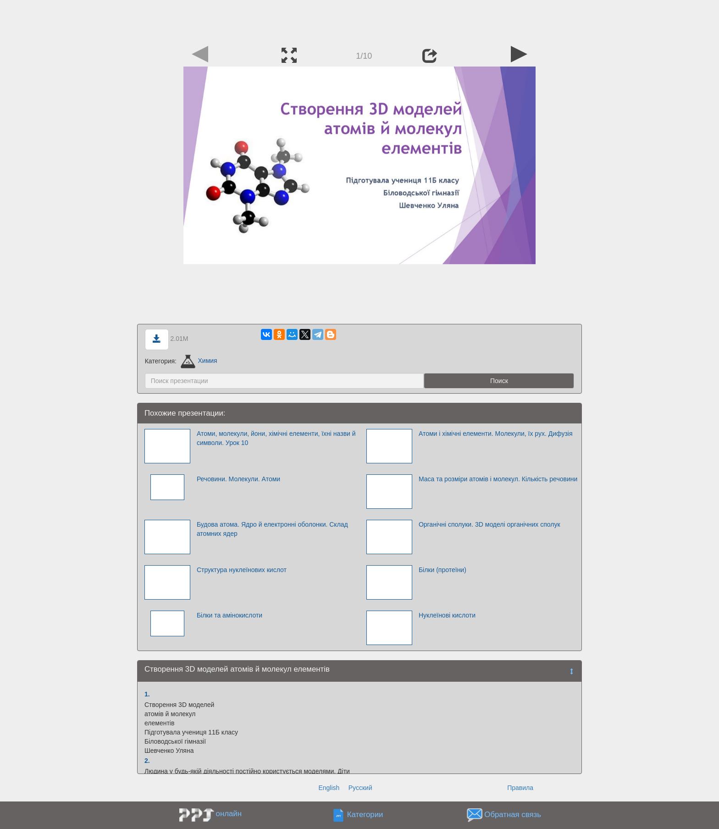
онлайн (229, 813)
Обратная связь (512, 814)
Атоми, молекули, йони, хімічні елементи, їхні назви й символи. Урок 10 (276, 438)
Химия (199, 360)
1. (147, 694)
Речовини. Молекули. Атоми (238, 479)
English (328, 787)
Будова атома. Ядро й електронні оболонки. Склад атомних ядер (272, 529)
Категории (365, 814)
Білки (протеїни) (442, 569)
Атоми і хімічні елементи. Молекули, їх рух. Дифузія (496, 433)
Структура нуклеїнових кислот (242, 569)
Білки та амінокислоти (229, 615)
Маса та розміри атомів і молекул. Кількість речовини (498, 479)
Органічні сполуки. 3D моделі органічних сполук (489, 524)
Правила (520, 787)
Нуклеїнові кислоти (447, 615)
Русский (360, 787)
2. (147, 760)
